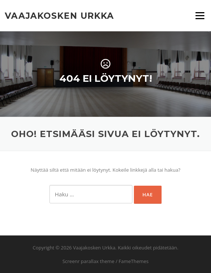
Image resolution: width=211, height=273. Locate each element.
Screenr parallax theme (88, 261)
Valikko (199, 15)
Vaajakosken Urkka (59, 15)
